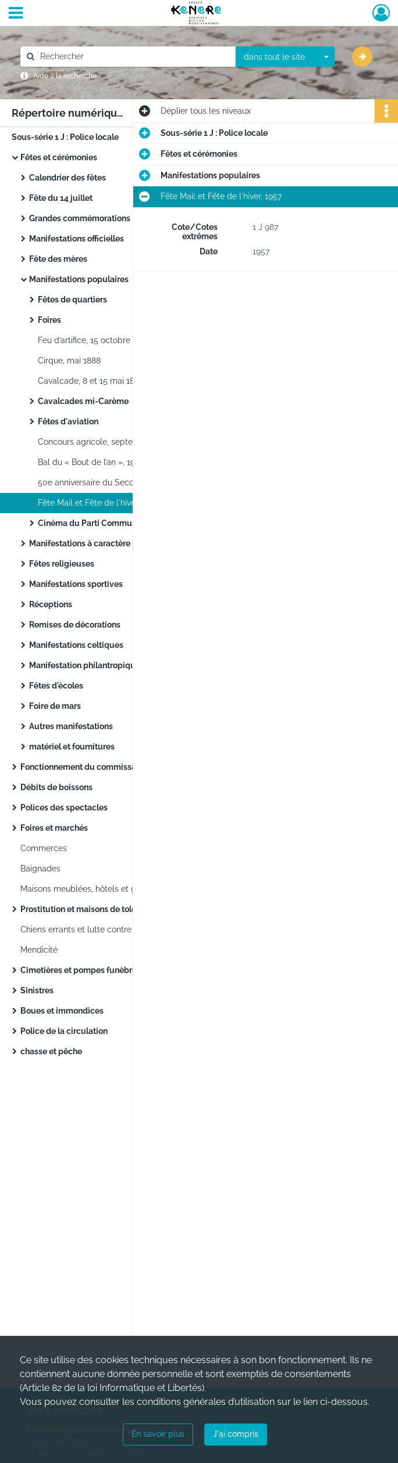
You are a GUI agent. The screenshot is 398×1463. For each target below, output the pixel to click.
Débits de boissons (56, 787)
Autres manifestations (71, 726)
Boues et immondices (62, 1010)
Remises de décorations (74, 624)
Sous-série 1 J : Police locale (65, 137)
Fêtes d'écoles (56, 685)
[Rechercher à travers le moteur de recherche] (134, 57)
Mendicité (39, 949)
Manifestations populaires (79, 279)
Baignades (40, 868)
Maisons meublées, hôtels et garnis (87, 888)
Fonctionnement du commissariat (84, 767)
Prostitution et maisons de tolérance (89, 909)
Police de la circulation (64, 1031)
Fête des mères (58, 259)
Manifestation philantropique (84, 665)
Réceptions (50, 604)
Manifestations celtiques (76, 645)
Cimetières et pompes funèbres (80, 970)
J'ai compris (235, 1434)
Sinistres (37, 990)
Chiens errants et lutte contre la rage (90, 929)
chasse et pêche (51, 1051)
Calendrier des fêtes (67, 177)
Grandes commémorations (79, 218)
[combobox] (285, 56)
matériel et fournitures (72, 746)
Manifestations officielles (76, 238)
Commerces (43, 848)
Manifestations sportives (76, 584)
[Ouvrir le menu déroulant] (16, 14)
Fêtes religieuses (61, 563)
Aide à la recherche (65, 76)
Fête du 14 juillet (61, 198)
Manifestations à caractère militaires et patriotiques (127, 543)
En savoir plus (158, 1434)
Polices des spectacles (64, 807)
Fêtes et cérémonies (58, 157)
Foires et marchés (54, 828)
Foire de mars (55, 706)
